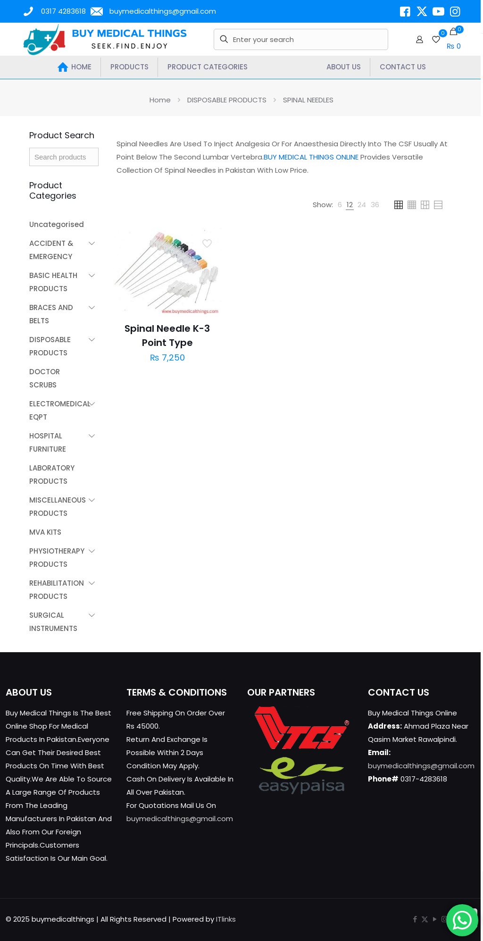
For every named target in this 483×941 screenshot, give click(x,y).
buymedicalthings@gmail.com (179, 818)
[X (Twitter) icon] (424, 919)
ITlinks (226, 919)
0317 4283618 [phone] (63, 11)
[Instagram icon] (444, 919)
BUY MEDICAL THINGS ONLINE (311, 157)
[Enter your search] (301, 39)
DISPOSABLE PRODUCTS (226, 100)
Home (160, 100)
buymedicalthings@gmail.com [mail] (162, 11)
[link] (340, 204)
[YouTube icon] (434, 919)
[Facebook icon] (414, 919)
